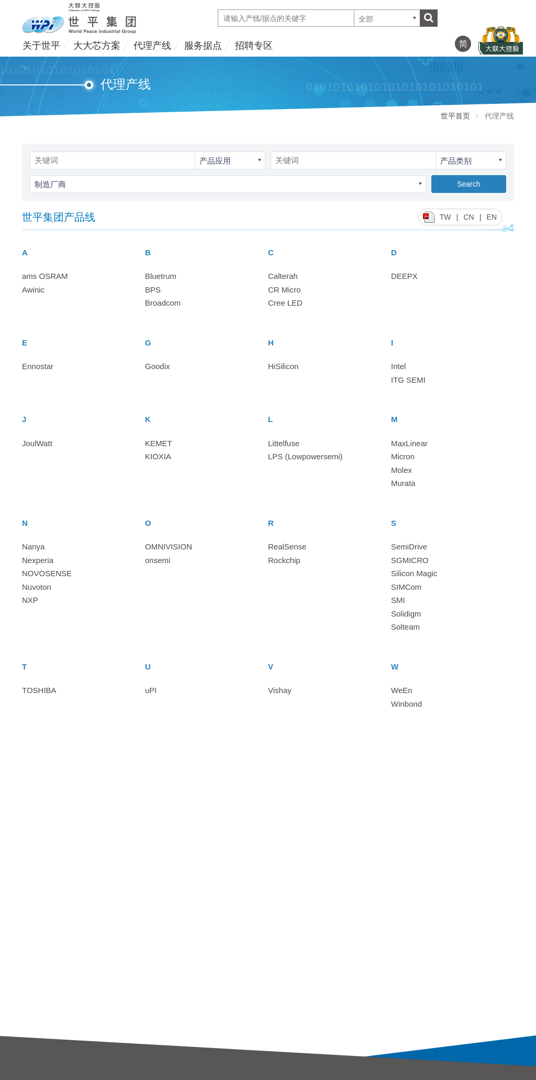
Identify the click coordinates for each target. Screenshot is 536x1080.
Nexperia (37, 560)
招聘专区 (254, 45)
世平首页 (455, 116)
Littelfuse (283, 443)
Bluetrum (160, 276)
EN (492, 217)
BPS (153, 289)
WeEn (401, 690)
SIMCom (406, 586)
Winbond (406, 703)
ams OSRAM (45, 276)
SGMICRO (410, 560)
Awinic (33, 289)
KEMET (158, 443)
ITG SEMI (408, 379)
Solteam (405, 626)
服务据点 (203, 45)
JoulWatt (37, 443)
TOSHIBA (39, 690)
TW (445, 217)
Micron (403, 456)
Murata (403, 483)
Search (468, 184)
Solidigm (406, 613)
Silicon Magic (414, 573)
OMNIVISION (168, 546)
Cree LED (285, 302)
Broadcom (163, 302)
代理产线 (152, 45)
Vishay (280, 690)
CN (468, 217)
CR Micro (284, 289)
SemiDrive (409, 546)
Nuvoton (36, 586)
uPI (151, 690)
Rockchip (284, 560)
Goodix (157, 366)
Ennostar (37, 366)
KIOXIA (158, 456)
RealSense (287, 546)
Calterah (283, 276)
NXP (30, 600)
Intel (398, 366)
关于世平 (41, 45)
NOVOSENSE (47, 573)
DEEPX (404, 276)
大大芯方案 (96, 45)
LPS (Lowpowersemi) (305, 456)
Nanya (33, 546)
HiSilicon (283, 366)
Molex (401, 470)
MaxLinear (409, 443)
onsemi (157, 560)
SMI (398, 600)
